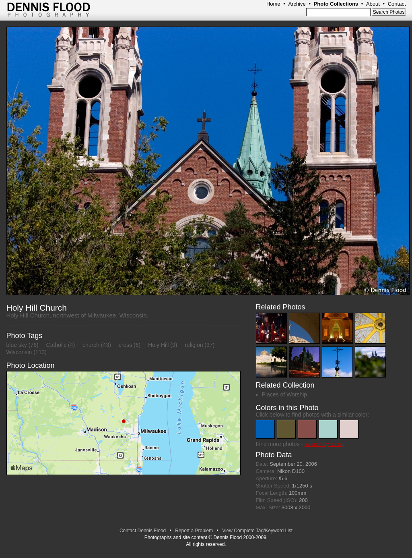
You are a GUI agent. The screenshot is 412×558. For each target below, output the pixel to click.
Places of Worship (284, 394)
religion (194, 345)
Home (273, 4)
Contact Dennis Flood (142, 530)
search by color (323, 444)
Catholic (56, 345)
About (373, 4)
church (90, 345)
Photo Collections (336, 4)
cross (125, 345)
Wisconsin (19, 352)
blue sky (16, 345)
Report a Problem (194, 530)
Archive (296, 4)
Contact (397, 4)
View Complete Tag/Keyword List (257, 530)
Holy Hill (158, 345)
